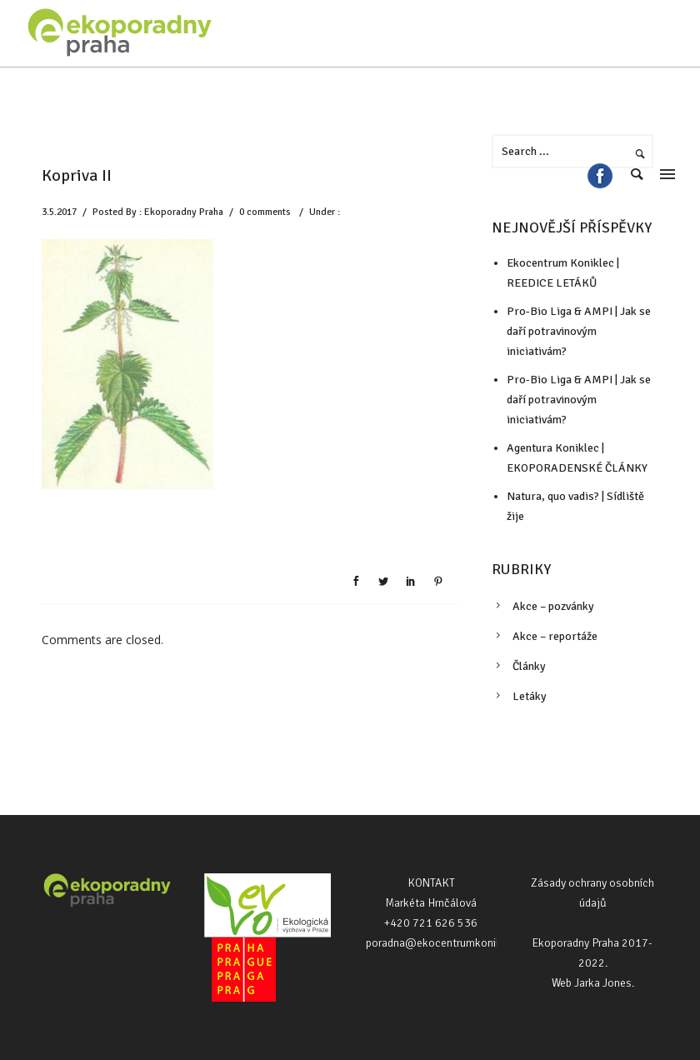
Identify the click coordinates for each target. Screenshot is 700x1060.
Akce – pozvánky (553, 606)
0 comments (265, 212)
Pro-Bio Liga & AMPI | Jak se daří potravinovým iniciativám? (579, 399)
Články (529, 666)
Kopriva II (77, 175)
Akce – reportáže (555, 636)
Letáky (529, 696)
